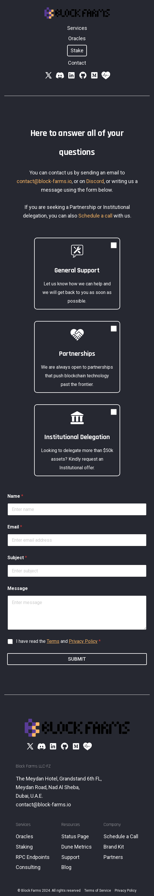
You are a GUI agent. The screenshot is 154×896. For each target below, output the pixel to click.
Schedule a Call (121, 836)
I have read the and (58, 641)
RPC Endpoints (33, 857)
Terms (53, 641)
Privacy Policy (83, 641)
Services (77, 28)
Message (17, 588)
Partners (113, 857)
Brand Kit (114, 847)
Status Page (75, 836)
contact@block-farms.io (44, 181)
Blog (66, 867)
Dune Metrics (76, 847)
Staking (24, 847)
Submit (77, 659)
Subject (17, 557)
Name (15, 496)
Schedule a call (95, 216)
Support (70, 857)
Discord (95, 181)
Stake (77, 50)
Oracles (77, 38)
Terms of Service (97, 891)
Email (14, 527)
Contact (77, 63)
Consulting (28, 867)
